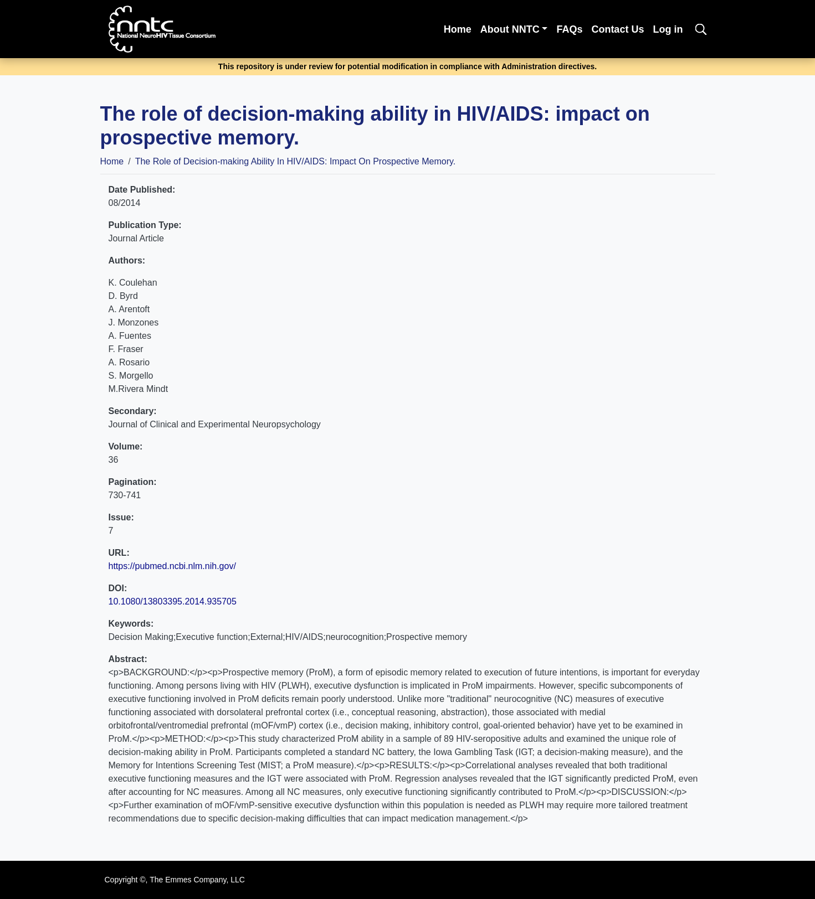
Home (457, 29)
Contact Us (617, 29)
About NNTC (510, 29)
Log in (668, 29)
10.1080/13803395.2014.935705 (173, 601)
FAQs (569, 29)
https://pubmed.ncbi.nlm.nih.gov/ (172, 566)
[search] (700, 29)
